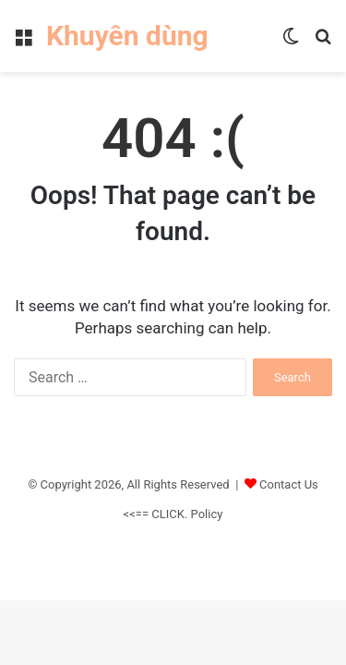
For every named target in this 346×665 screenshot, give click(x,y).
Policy (207, 514)
